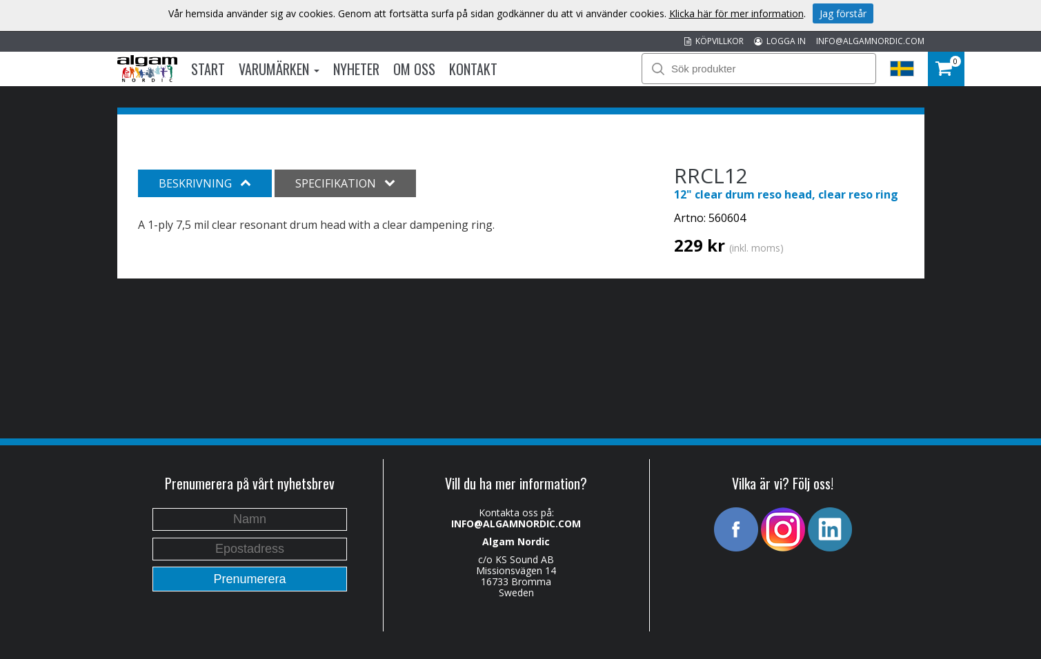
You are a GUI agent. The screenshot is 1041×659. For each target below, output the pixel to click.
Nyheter (356, 69)
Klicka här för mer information (736, 13)
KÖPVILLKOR (714, 41)
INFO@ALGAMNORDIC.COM (870, 41)
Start (208, 69)
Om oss (414, 69)
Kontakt (473, 69)
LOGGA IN (780, 41)
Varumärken (279, 69)
